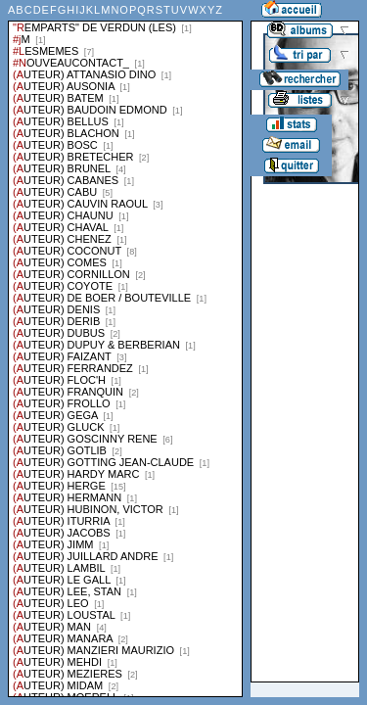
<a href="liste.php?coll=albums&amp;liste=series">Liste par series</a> (125, 348)
